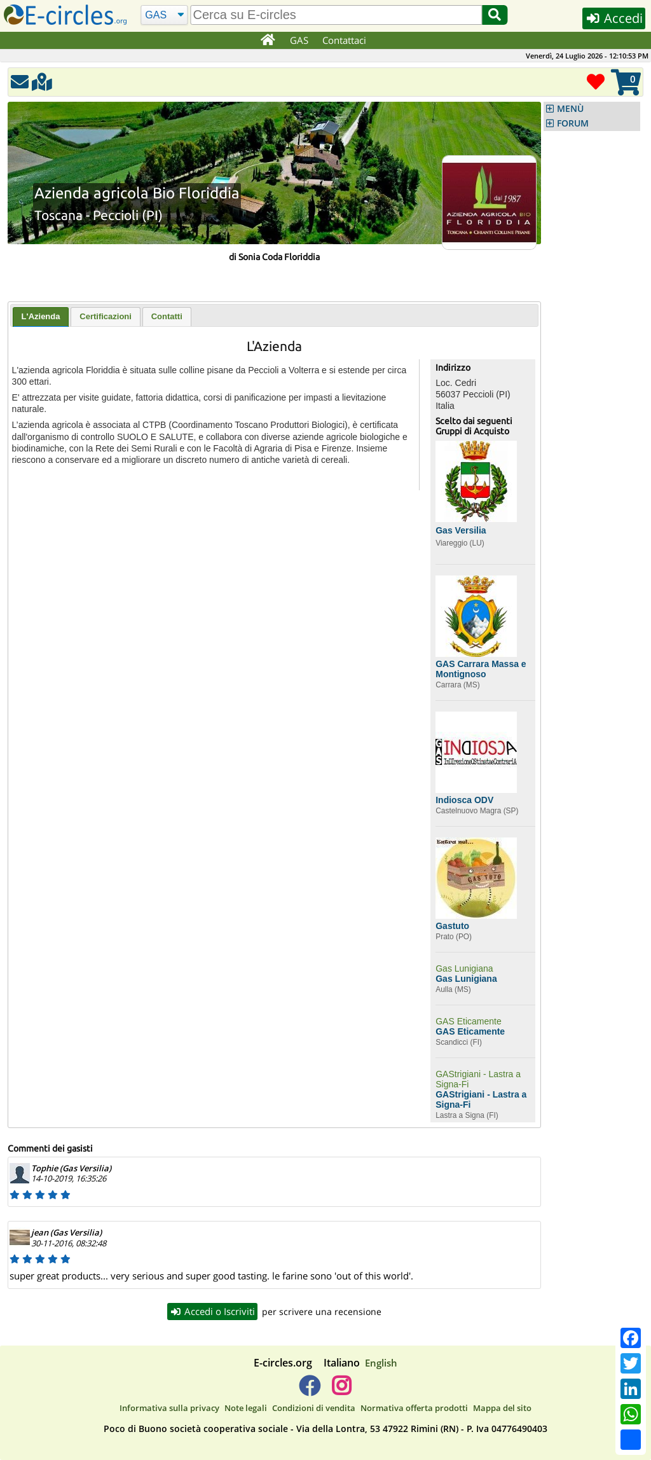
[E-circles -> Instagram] (341, 1390)
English (381, 1362)
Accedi (614, 18)
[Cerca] (164, 15)
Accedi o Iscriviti (212, 1311)
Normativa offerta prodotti (414, 1408)
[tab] (41, 317)
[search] (337, 15)
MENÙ (570, 108)
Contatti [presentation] (166, 316)
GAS (299, 40)
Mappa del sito (502, 1408)
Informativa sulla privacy (169, 1408)
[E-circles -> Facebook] (309, 1390)
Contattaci (344, 40)
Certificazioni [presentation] (105, 316)
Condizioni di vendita (313, 1408)
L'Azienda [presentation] (41, 316)
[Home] (267, 41)
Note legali (245, 1408)
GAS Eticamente (468, 1021)
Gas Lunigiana (464, 968)
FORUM (573, 123)
